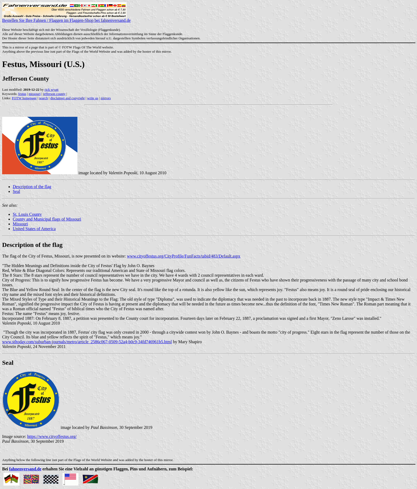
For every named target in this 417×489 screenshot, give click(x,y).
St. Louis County (27, 214)
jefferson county (54, 94)
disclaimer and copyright (67, 98)
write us (92, 98)
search (43, 98)
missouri (35, 94)
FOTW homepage (24, 98)
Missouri (20, 224)
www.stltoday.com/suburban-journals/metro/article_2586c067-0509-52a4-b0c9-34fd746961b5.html (87, 341)
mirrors (106, 98)
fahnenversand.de (25, 469)
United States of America (34, 228)
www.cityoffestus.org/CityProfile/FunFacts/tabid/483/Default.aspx (183, 256)
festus (22, 94)
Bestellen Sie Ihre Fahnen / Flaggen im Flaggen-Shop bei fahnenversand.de (66, 18)
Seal (16, 191)
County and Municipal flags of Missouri (47, 219)
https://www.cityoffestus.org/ (52, 436)
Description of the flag (32, 186)
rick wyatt (52, 90)
